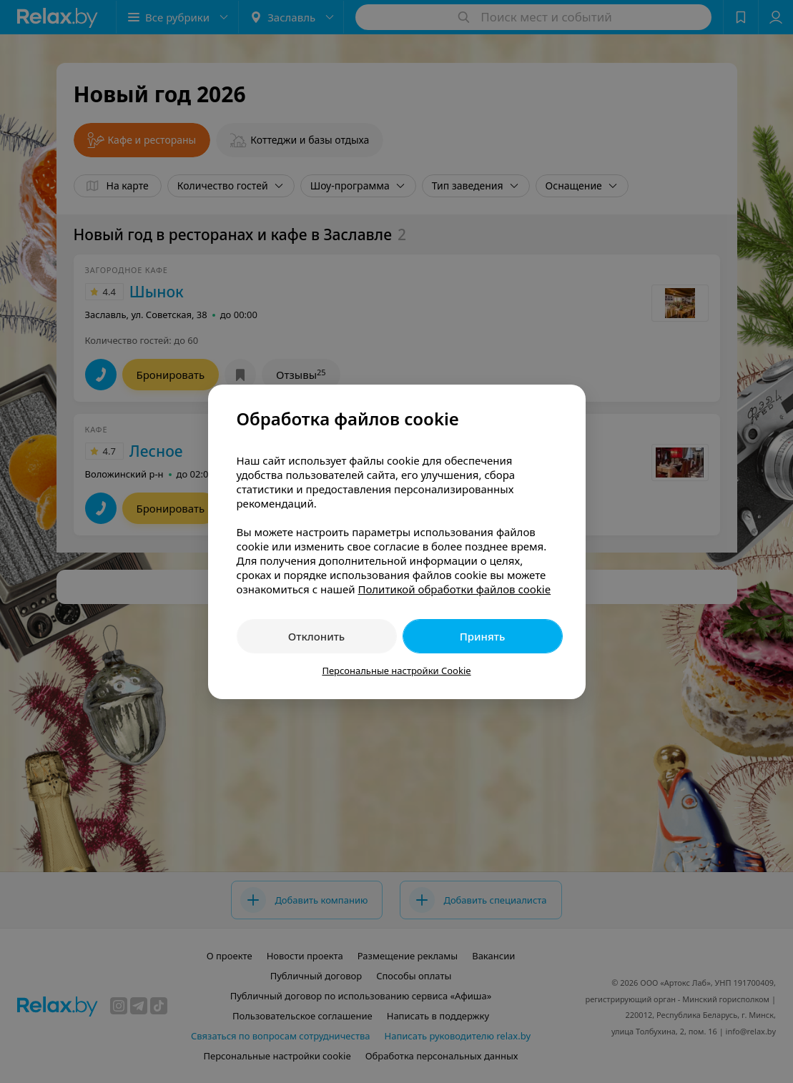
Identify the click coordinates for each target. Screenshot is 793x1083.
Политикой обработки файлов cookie (454, 589)
